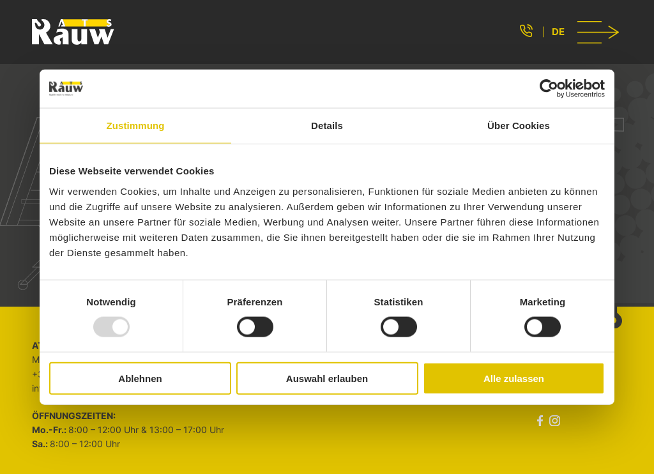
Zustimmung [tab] (136, 125)
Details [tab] (327, 125)
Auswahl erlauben (327, 377)
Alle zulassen (513, 377)
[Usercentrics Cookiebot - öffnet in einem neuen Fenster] (549, 88)
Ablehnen (140, 377)
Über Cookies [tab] (518, 125)
